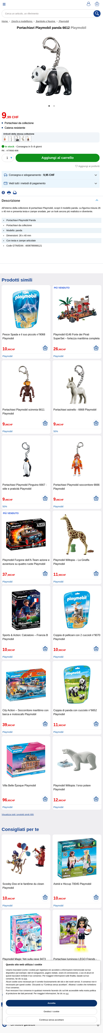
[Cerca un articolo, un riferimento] (51, 13)
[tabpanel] (51, 67)
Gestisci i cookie (51, 1011)
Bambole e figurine (45, 21)
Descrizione (11, 200)
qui (67, 993)
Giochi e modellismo (22, 21)
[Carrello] (97, 4)
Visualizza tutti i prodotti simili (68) (18, 814)
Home (5, 21)
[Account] (89, 4)
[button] (51, 175)
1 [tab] (49, 106)
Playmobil (63, 21)
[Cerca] (97, 13)
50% (55, 431)
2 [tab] (54, 106)
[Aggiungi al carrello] (58, 158)
